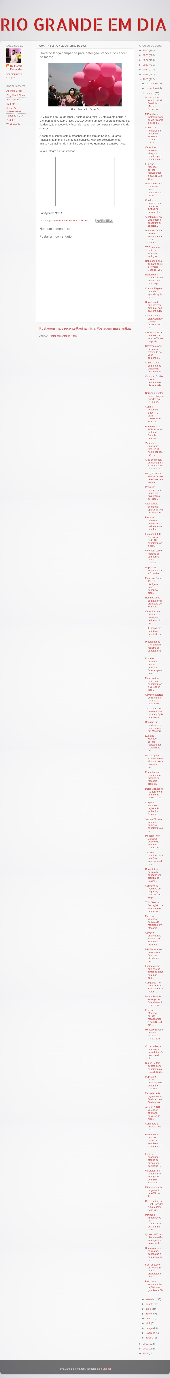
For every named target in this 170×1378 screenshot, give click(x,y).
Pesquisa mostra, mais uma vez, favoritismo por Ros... (153, 493)
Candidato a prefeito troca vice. (153, 1126)
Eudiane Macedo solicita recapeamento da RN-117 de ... (153, 743)
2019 (146, 1343)
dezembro (151, 83)
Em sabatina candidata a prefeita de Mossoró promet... (153, 778)
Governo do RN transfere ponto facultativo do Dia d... (154, 189)
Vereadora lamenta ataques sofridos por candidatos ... (154, 153)
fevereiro (151, 1333)
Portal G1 (11, 120)
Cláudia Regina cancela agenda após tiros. (153, 293)
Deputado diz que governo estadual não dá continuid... (154, 306)
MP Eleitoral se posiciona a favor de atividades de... (153, 955)
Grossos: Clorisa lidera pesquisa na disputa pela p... (154, 382)
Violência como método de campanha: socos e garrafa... (153, 556)
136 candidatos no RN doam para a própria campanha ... (154, 713)
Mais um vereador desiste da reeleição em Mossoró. (153, 922)
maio (149, 1318)
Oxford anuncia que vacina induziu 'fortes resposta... (154, 337)
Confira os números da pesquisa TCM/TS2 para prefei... (153, 206)
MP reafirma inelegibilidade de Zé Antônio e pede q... (154, 118)
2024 (146, 60)
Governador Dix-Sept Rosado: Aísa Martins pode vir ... (154, 1205)
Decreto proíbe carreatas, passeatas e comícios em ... (153, 1254)
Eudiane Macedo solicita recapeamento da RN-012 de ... (153, 171)
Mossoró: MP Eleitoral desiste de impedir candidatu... (153, 841)
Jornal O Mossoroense (13, 109)
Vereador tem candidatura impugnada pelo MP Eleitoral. (153, 1176)
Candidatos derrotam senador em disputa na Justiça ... (153, 875)
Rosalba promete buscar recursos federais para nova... (153, 666)
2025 (146, 55)
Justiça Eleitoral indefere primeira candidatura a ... (154, 825)
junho (149, 1313)
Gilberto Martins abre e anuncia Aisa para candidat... (154, 236)
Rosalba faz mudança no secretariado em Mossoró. (153, 726)
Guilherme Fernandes (16, 68)
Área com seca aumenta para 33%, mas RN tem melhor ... (154, 464)
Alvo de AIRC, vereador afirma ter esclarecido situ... (152, 1113)
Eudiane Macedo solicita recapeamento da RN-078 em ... (153, 1017)
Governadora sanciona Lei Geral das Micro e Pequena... (153, 103)
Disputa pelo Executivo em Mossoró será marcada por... (154, 761)
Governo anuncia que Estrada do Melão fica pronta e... (153, 938)
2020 (146, 79)
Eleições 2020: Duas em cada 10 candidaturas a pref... (153, 540)
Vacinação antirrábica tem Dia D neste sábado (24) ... (154, 449)
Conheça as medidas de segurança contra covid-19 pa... (153, 891)
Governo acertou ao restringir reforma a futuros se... (154, 699)
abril (148, 1323)
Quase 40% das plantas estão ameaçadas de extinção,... (154, 1239)
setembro (151, 1299)
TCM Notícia (13, 124)
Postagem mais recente (57, 328)
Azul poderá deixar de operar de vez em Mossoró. (154, 508)
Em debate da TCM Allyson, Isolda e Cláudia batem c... (154, 432)
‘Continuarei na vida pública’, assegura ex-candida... (153, 221)
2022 (146, 69)
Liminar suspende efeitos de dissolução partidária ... (153, 1160)
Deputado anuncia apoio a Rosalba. (154, 570)
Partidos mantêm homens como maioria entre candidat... (154, 523)
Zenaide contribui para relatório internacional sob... (154, 858)
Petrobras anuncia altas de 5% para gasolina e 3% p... (154, 1287)
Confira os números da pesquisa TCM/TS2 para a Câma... (153, 135)
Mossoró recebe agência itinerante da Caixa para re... (154, 1035)
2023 (146, 64)
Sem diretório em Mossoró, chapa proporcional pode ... (153, 1270)
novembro (151, 88)
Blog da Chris (13, 99)
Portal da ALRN (14, 115)
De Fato (10, 104)
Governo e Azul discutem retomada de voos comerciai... (153, 352)
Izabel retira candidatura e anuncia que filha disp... (154, 279)
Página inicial (86, 328)
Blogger (107, 1368)
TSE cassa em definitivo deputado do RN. (153, 632)
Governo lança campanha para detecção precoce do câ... (154, 1052)
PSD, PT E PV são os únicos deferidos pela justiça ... (154, 478)
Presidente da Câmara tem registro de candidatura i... (153, 647)
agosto (150, 1304)
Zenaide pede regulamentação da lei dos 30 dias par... (154, 1098)
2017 (146, 1353)
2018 (146, 1348)
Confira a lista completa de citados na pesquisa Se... (154, 367)
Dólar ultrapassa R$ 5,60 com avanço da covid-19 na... (154, 793)
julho (149, 1309)
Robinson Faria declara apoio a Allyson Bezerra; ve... (154, 265)
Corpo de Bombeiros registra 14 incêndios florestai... (152, 808)
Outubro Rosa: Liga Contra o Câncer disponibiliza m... (154, 321)
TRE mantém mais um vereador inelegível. (152, 252)
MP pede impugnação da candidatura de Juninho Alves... (153, 1222)
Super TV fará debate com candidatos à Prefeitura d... (154, 1067)
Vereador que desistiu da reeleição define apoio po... (153, 617)
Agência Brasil (14, 90)
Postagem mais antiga (114, 328)
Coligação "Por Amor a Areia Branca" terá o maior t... (154, 987)
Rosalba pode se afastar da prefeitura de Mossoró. (153, 602)
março (149, 1328)
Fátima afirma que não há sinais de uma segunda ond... (154, 972)
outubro (150, 93)
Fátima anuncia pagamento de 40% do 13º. (153, 1192)
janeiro (150, 1337)
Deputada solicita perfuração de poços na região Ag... (154, 1082)
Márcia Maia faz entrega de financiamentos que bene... (154, 1001)
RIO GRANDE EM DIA (83, 24)
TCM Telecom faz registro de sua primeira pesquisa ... (154, 907)
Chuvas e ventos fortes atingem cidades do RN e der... (154, 397)
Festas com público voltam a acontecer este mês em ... (153, 1142)
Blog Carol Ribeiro (16, 95)
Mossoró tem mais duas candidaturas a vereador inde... (153, 684)
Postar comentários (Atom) (63, 336)
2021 (146, 74)
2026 (146, 50)
